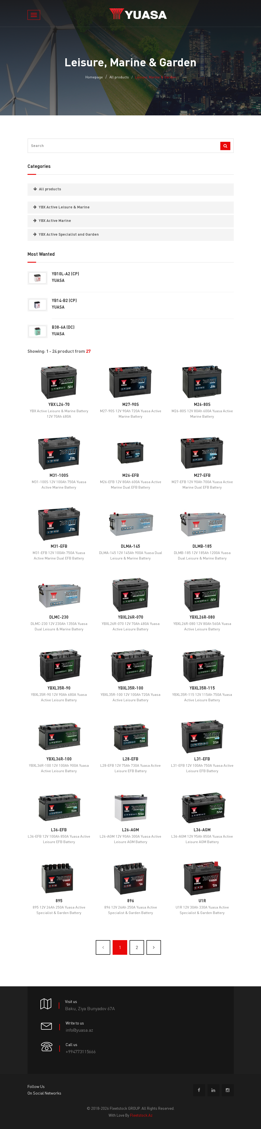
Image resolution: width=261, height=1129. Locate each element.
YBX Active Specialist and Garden (69, 235)
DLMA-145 (130, 547)
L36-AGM (202, 830)
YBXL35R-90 (59, 688)
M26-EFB (130, 476)
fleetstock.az (141, 1116)
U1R (202, 901)
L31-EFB (202, 759)
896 (130, 901)
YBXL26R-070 (130, 617)
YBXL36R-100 (59, 759)
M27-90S (130, 405)
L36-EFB (59, 830)
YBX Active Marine (55, 221)
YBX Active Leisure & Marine (64, 207)
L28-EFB (130, 759)
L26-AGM (130, 830)
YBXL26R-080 (202, 617)
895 (59, 901)
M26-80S (202, 405)
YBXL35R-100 (130, 688)
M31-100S (59, 476)
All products (119, 77)
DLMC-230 (58, 617)
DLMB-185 (202, 547)
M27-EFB (202, 476)
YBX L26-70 (59, 405)
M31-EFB (59, 547)
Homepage (94, 77)
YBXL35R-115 (202, 688)
